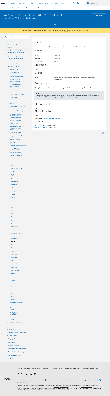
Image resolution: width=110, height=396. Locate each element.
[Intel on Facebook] (18, 374)
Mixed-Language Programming (17, 332)
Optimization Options (16, 91)
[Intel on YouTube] (30, 374)
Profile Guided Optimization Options (17, 107)
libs (12, 207)
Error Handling (13, 335)
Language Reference (14, 339)
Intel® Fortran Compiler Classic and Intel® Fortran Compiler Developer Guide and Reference (16, 52)
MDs (12, 220)
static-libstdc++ (15, 270)
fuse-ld (13, 197)
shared (12, 251)
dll (11, 178)
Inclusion (86, 368)
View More (53, 24)
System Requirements (14, 42)
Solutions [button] (32, 3)
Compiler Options (14, 72)
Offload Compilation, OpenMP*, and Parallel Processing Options (16, 115)
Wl (11, 293)
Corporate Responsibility (73, 368)
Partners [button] (54, 3)
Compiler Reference (14, 66)
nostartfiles (14, 238)
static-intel (14, 264)
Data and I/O (12, 329)
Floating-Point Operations (16, 323)
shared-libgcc (14, 257)
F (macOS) (13, 194)
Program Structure (13, 345)
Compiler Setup (12, 63)
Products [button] (13, 3)
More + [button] (63, 3)
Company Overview (24, 368)
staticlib (13, 273)
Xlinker (13, 299)
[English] (79, 3)
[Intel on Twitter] (22, 374)
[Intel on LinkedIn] (26, 374)
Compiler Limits (13, 69)
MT (11, 223)
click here (67, 31)
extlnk (12, 188)
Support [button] (22, 3)
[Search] (88, 3)
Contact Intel (36, 368)
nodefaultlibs (14, 226)
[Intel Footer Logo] (7, 379)
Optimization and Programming (17, 348)
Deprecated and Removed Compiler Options (15, 307)
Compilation (11, 342)
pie (11, 244)
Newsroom (45, 368)
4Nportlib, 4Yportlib (16, 155)
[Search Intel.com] (99, 3)
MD (12, 217)
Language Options (15, 139)
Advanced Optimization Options (16, 102)
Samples (10, 358)
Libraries (11, 326)
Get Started (10, 48)
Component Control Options (18, 136)
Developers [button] (43, 3)
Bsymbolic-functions (16, 168)
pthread (13, 248)
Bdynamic (13, 159)
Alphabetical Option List (16, 76)
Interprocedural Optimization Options (16, 98)
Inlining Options (14, 123)
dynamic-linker (15, 181)
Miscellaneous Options (16, 302)
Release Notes (12, 45)
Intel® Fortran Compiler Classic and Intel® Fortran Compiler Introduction (16, 58)
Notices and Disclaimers (15, 355)
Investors (54, 368)
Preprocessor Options (16, 132)
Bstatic (12, 162)
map (12, 213)
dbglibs (13, 175)
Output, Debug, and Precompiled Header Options (15, 128)
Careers (60, 368)
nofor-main (14, 230)
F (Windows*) (14, 191)
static (12, 261)
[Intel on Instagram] (35, 374)
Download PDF (99, 15)
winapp (13, 290)
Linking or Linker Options (17, 152)
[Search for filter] (16, 37)
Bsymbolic (13, 165)
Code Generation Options (17, 94)
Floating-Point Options (16, 120)
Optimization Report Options (18, 111)
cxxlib (12, 171)
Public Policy (94, 368)
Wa (11, 286)
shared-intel (14, 254)
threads (13, 280)
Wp (11, 296)
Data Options (13, 142)
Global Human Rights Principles (78, 388)
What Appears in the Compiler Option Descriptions (15, 86)
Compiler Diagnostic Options (18, 145)
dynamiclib (14, 184)
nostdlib (13, 241)
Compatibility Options (16, 149)
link (12, 210)
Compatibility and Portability (16, 352)
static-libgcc (14, 267)
